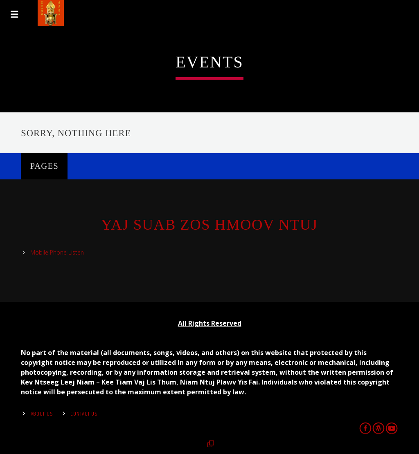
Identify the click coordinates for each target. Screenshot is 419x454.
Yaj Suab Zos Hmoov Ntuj (209, 225)
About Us (42, 413)
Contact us (83, 413)
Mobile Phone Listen (57, 252)
